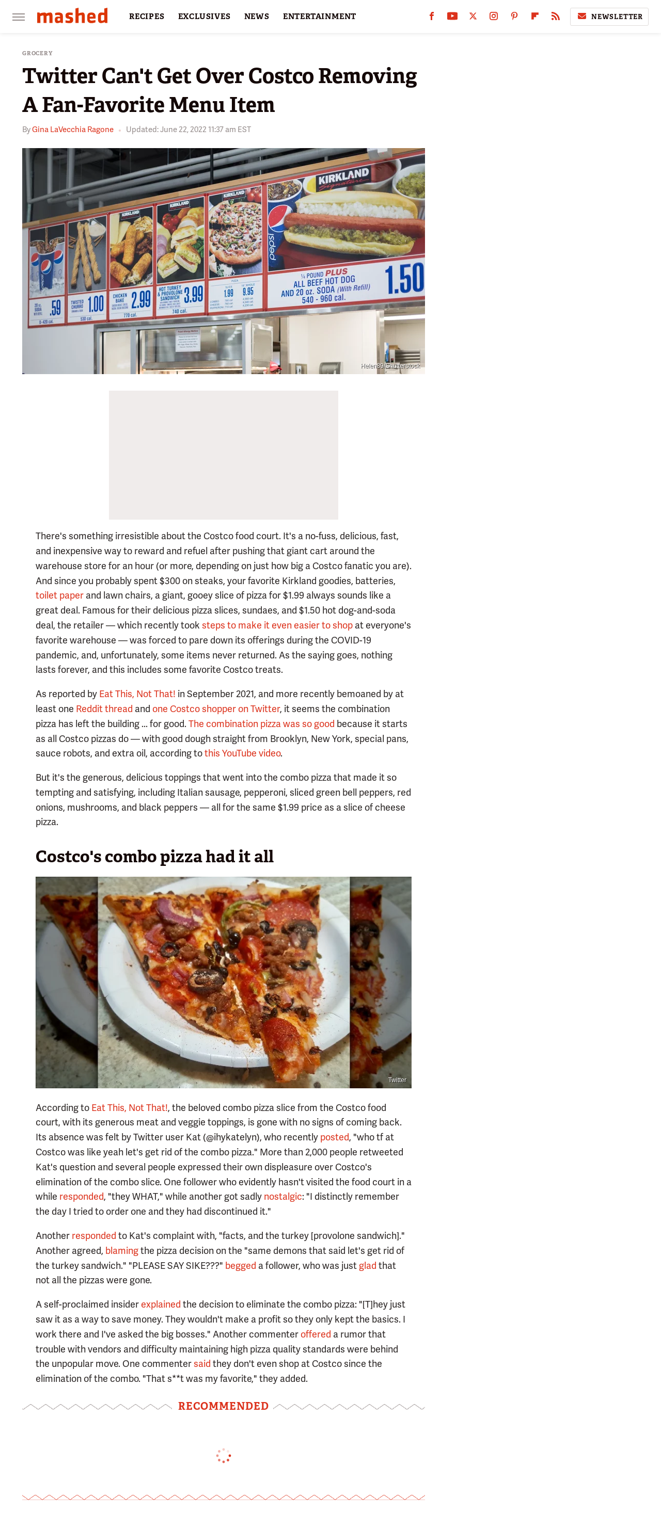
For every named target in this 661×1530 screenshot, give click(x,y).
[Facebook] (432, 18)
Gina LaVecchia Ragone (73, 129)
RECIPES (147, 16)
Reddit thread (104, 709)
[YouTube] (452, 18)
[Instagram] (493, 18)
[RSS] (555, 18)
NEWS (257, 16)
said (202, 1364)
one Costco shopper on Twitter (216, 709)
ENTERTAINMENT (319, 16)
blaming (121, 1251)
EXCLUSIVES (204, 16)
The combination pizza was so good (261, 724)
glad (367, 1265)
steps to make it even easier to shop (277, 625)
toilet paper (60, 595)
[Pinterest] (514, 18)
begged (240, 1265)
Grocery (37, 53)
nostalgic (283, 1196)
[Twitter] (473, 18)
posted (334, 1137)
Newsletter (609, 16)
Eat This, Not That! (137, 694)
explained (161, 1304)
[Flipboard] (535, 18)
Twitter (397, 1080)
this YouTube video (242, 753)
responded (81, 1196)
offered (316, 1334)
